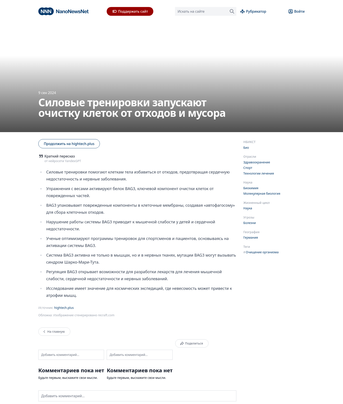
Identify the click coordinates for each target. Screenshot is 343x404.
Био (246, 147)
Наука (247, 208)
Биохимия (250, 188)
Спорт (247, 168)
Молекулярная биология (261, 193)
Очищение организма (261, 252)
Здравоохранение (256, 162)
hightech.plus (64, 308)
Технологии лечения (258, 173)
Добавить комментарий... (60, 355)
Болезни (249, 223)
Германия (250, 237)
